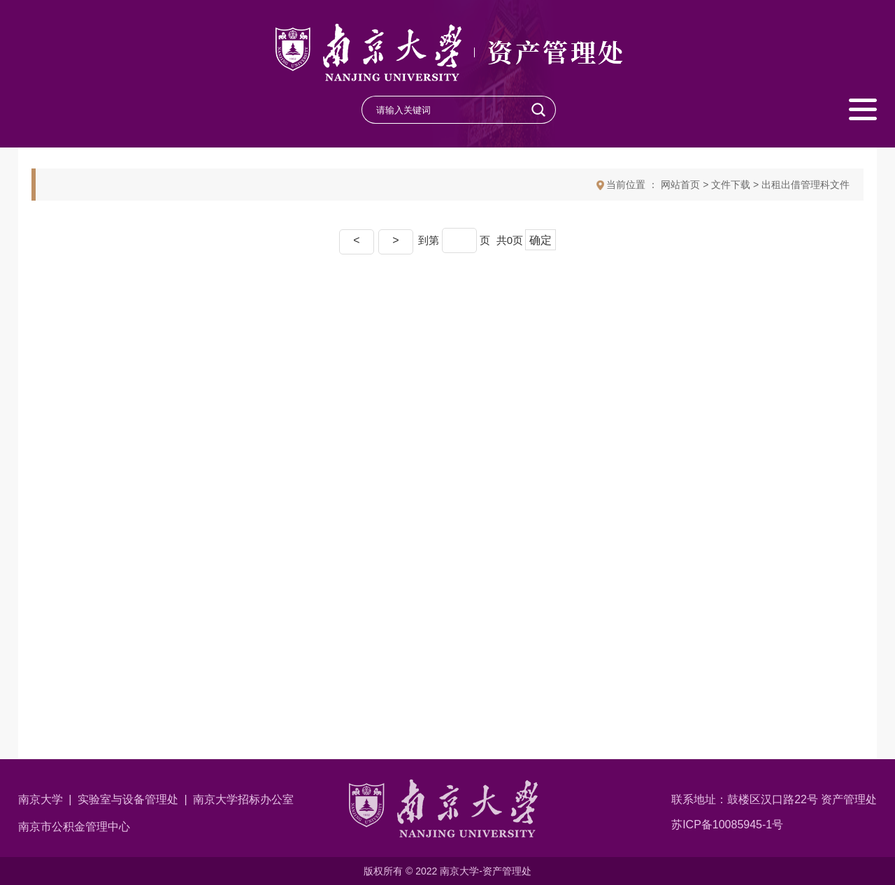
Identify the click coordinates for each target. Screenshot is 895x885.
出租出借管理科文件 (805, 184)
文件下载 (730, 184)
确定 (540, 240)
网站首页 (680, 184)
